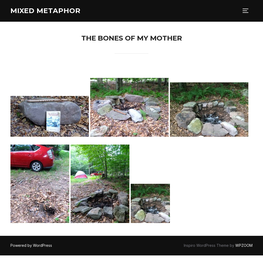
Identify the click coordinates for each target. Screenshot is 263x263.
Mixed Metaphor (45, 11)
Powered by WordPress (31, 245)
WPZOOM (244, 245)
